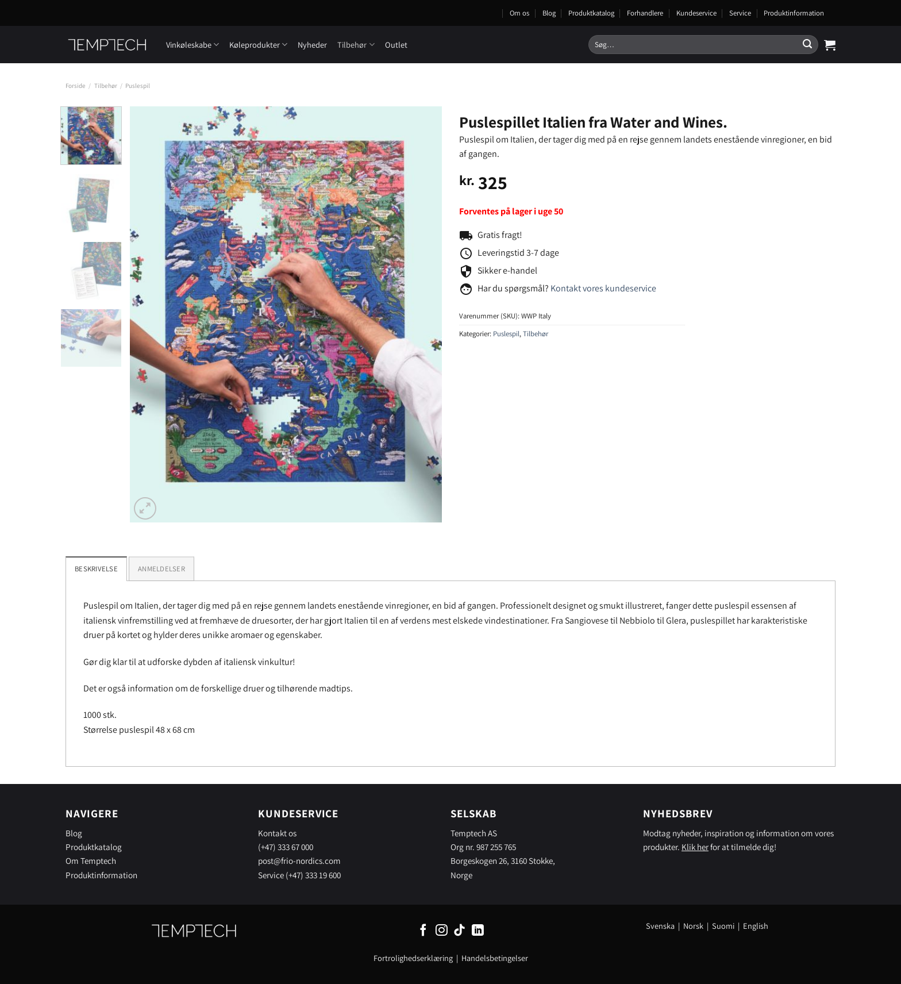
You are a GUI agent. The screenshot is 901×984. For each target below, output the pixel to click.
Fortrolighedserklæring (413, 957)
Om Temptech (91, 860)
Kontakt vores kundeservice (603, 288)
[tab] (161, 568)
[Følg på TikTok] (459, 930)
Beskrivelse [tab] (96, 569)
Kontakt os (277, 833)
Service (740, 13)
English (755, 925)
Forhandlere (645, 13)
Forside (76, 86)
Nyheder (312, 44)
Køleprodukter (258, 44)
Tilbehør (355, 44)
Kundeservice (696, 13)
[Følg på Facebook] (423, 930)
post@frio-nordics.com (299, 860)
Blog (549, 13)
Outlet (396, 44)
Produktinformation (794, 13)
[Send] (807, 44)
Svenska (660, 925)
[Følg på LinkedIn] (478, 930)
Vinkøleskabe (192, 44)
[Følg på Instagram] (442, 930)
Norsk (694, 925)
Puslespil (137, 86)
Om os (519, 13)
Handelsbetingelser (494, 957)
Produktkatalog (591, 13)
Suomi (723, 925)
